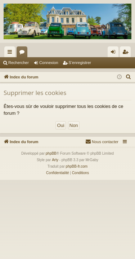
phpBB (51, 153)
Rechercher (18, 62)
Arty (55, 160)
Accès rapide (11, 53)
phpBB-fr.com (77, 166)
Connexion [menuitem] (114, 53)
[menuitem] (128, 77)
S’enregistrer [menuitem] (127, 53)
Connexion (48, 62)
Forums (23, 53)
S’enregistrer (80, 62)
